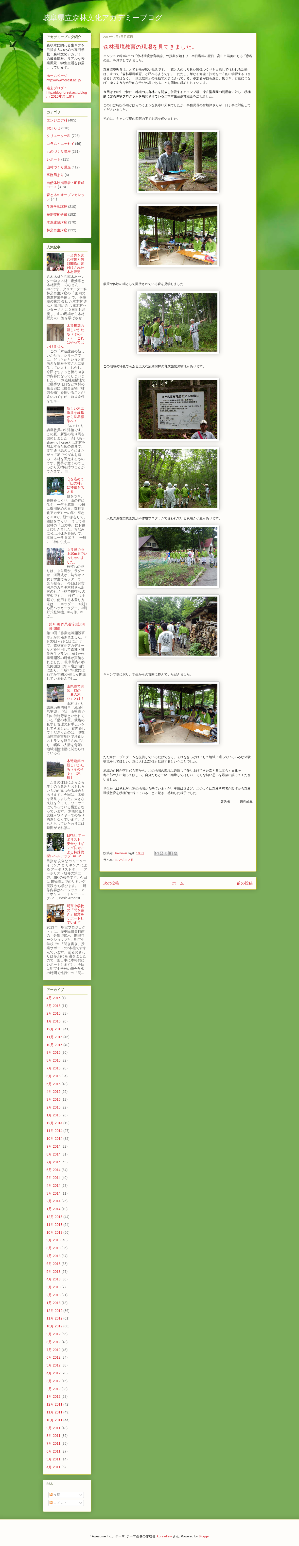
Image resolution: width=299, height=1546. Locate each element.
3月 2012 (54, 1381)
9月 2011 (54, 1428)
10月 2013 (55, 1232)
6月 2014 (54, 1170)
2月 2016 (54, 1013)
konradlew (164, 1536)
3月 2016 (54, 1006)
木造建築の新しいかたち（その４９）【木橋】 (75, 769)
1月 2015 (54, 1115)
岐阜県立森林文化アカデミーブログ (103, 18)
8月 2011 (54, 1436)
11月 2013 (55, 1225)
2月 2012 (54, 1389)
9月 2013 (54, 1240)
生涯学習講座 (57, 207)
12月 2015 (55, 1029)
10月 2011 (55, 1420)
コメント (58, 1503)
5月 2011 (54, 1459)
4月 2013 (54, 1279)
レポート (53, 159)
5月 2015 (54, 1084)
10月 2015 (55, 1045)
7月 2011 (54, 1443)
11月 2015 (55, 1037)
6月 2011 (54, 1451)
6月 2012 (54, 1357)
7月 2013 (54, 1256)
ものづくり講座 (59, 151)
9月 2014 (54, 1146)
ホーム (178, 883)
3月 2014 (54, 1193)
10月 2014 (55, 1139)
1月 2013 (54, 1303)
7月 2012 (54, 1350)
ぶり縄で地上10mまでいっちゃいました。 (77, 556)
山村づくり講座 (59, 167)
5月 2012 (54, 1365)
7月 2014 (54, 1162)
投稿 (55, 1495)
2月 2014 (54, 1201)
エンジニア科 (124, 860)
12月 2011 (55, 1404)
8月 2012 (54, 1342)
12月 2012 (55, 1311)
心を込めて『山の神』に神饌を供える (75, 485)
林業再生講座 (57, 230)
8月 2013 (54, 1248)
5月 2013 (54, 1272)
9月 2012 (54, 1334)
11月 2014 (55, 1131)
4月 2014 (54, 1185)
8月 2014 (54, 1154)
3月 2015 (54, 1099)
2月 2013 (54, 1295)
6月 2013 (54, 1264)
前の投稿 (245, 883)
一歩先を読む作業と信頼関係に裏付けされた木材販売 (75, 263)
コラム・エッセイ (60, 144)
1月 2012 (54, 1396)
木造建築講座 (57, 222)
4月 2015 (54, 1092)
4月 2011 (54, 1467)
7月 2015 (54, 1068)
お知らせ (53, 128)
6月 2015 (54, 1076)
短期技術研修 (57, 214)
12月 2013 (55, 1217)
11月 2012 (55, 1318)
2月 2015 (54, 1107)
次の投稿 (111, 883)
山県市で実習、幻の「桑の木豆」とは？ (75, 692)
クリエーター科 (59, 136)
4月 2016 (54, 998)
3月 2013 (54, 1287)
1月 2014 (54, 1209)
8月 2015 (54, 1060)
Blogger (204, 1536)
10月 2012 (55, 1326)
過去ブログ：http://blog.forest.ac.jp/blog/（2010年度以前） (67, 92)
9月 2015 (54, 1052)
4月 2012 (54, 1373)
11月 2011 (55, 1412)
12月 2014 (55, 1123)
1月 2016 (54, 1021)
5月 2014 (54, 1178)
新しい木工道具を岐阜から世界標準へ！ (75, 414)
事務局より (55, 175)
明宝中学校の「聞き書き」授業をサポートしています (75, 914)
